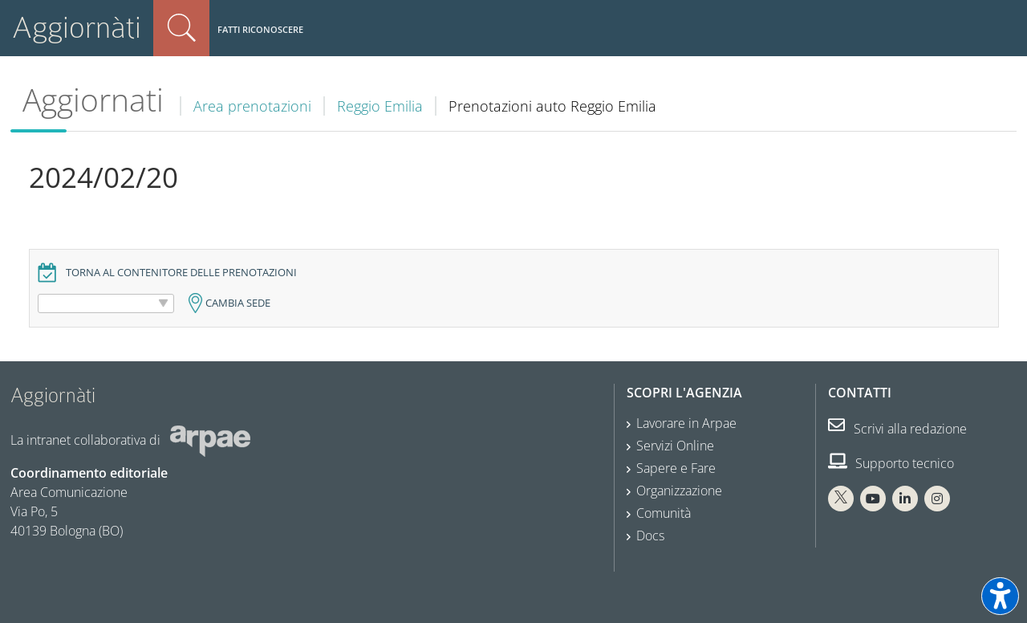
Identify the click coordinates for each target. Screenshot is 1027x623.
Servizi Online (675, 445)
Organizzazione (679, 490)
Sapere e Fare (676, 468)
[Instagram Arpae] (937, 498)
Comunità (663, 513)
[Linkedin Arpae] (905, 498)
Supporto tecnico (891, 463)
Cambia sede (237, 303)
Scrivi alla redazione (897, 429)
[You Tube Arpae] (873, 498)
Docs (650, 535)
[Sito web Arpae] (210, 440)
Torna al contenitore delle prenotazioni (181, 272)
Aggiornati (93, 99)
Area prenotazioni (252, 106)
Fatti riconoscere (260, 29)
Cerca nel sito (181, 28)
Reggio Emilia (380, 106)
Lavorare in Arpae (686, 423)
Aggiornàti (76, 27)
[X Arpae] (841, 498)
